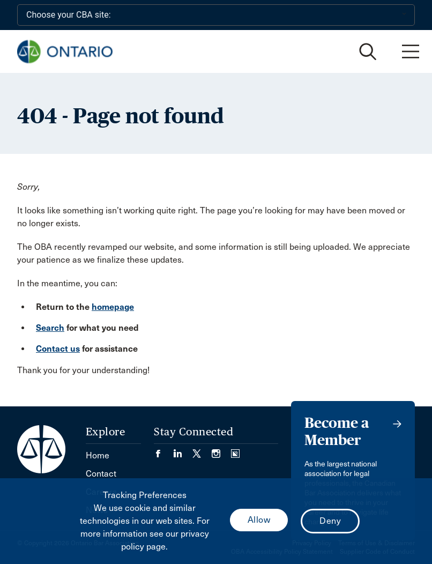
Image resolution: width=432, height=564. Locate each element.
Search (50, 328)
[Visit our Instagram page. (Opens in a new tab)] (221, 450)
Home (97, 455)
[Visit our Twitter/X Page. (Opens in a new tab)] (202, 450)
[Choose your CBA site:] (216, 15)
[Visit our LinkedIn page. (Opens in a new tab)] (182, 450)
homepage (113, 307)
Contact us (58, 349)
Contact (101, 474)
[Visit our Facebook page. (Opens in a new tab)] (163, 450)
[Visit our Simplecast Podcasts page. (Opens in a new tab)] (235, 450)
